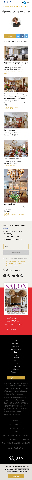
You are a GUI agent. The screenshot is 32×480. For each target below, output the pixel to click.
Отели (16, 363)
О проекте (16, 421)
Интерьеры (16, 343)
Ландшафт (16, 346)
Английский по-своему (12, 159)
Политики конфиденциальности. (16, 471)
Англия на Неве (9, 204)
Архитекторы (8, 6)
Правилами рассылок (12, 265)
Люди (16, 355)
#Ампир (16, 107)
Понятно (16, 476)
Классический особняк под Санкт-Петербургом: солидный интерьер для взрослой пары (15, 96)
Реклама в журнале (16, 428)
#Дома (11, 107)
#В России (12, 165)
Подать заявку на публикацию (16, 436)
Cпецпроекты (16, 372)
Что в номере (11, 329)
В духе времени (9, 130)
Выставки (16, 358)
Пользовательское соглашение (16, 439)
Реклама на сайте (16, 424)
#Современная (20, 71)
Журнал (16, 369)
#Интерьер (6, 71)
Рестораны (16, 366)
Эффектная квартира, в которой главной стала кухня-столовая (16, 64)
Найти (22, 3)
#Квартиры (13, 71)
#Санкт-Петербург (8, 73)
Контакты (16, 432)
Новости (16, 341)
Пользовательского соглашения (15, 261)
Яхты (16, 360)
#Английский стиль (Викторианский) (14, 214)
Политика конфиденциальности (16, 443)
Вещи (16, 352)
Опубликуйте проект (16, 378)
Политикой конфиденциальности (15, 263)
